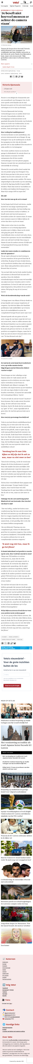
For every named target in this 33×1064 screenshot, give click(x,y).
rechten (19, 639)
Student (4, 966)
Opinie (4, 970)
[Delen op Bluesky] (22, 76)
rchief (4, 1029)
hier (13, 1053)
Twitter (4, 992)
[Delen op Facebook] (11, 76)
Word (6, 1013)
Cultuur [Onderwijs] (4, 971)
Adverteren (7, 1015)
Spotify (4, 995)
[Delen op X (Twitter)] (13, 76)
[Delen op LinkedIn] (16, 76)
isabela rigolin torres (8, 639)
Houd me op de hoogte (12, 685)
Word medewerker (25, 3)
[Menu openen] (2, 2)
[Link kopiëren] (19, 76)
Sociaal (4, 964)
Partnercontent (6, 979)
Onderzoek (5, 973)
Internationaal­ (6, 968)
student (4, 637)
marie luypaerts (13, 637)
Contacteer (7, 1019)
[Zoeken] (31, 2)
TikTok (12, 990)
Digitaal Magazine (15, 6)
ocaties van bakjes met (9, 1031)
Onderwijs (25, 6)
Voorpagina (4, 6)
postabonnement (15, 1017)
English (4, 977)
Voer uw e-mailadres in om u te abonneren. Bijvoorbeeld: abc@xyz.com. (13, 679)
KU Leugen (5, 975)
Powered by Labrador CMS (17, 1061)
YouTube (4, 994)
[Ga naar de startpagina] (15, 2)
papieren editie (20, 1031)
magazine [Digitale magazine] (7, 1027)
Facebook (5, 988)
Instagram (5, 990)
